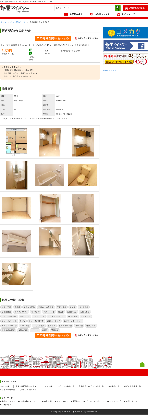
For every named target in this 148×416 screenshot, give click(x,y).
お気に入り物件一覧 (28, 390)
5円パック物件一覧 (67, 386)
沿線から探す (5, 386)
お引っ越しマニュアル (29, 401)
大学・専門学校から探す (26, 386)
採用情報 (77, 401)
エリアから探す (47, 386)
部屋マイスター (109, 70)
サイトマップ (128, 14)
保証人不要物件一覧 (132, 386)
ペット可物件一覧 (17, 22)
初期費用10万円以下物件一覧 (91, 386)
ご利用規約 (7, 405)
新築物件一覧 (114, 386)
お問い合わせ (131, 401)
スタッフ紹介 (62, 401)
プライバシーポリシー (95, 401)
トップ (3, 22)
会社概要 (48, 401)
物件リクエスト (102, 14)
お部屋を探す (76, 14)
